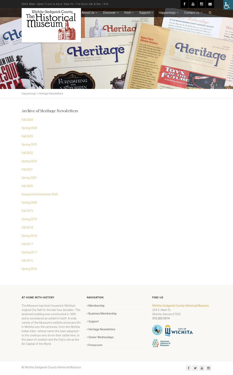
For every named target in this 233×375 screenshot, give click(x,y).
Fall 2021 (27, 169)
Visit (127, 13)
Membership (96, 305)
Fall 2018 (27, 227)
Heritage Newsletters (101, 329)
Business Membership (102, 313)
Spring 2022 (29, 161)
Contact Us (191, 13)
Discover (109, 13)
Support (144, 13)
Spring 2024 (29, 128)
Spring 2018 (29, 235)
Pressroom (95, 345)
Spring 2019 (29, 219)
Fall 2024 (27, 119)
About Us (88, 13)
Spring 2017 (29, 252)
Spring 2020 (29, 202)
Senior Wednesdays (100, 337)
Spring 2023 (29, 144)
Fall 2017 (27, 244)
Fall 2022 (27, 152)
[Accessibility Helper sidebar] (228, 5)
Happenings (167, 13)
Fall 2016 (27, 260)
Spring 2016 (29, 268)
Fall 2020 (27, 186)
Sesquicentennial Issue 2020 (40, 194)
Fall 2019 (27, 210)
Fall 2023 (27, 136)
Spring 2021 (29, 177)
